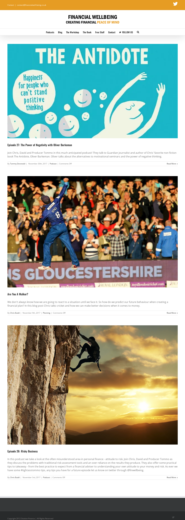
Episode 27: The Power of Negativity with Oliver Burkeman (39, 145)
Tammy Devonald (17, 163)
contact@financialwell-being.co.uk (31, 5)
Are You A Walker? (17, 294)
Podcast (53, 163)
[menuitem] (52, 32)
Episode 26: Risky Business (22, 451)
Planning (46, 313)
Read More (171, 163)
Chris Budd (15, 313)
